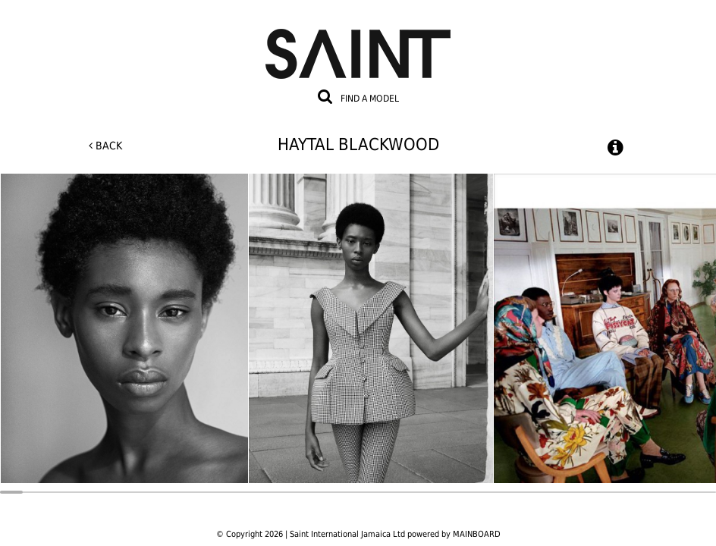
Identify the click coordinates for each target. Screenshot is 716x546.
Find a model (370, 98)
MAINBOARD (477, 534)
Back (105, 146)
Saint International (358, 44)
